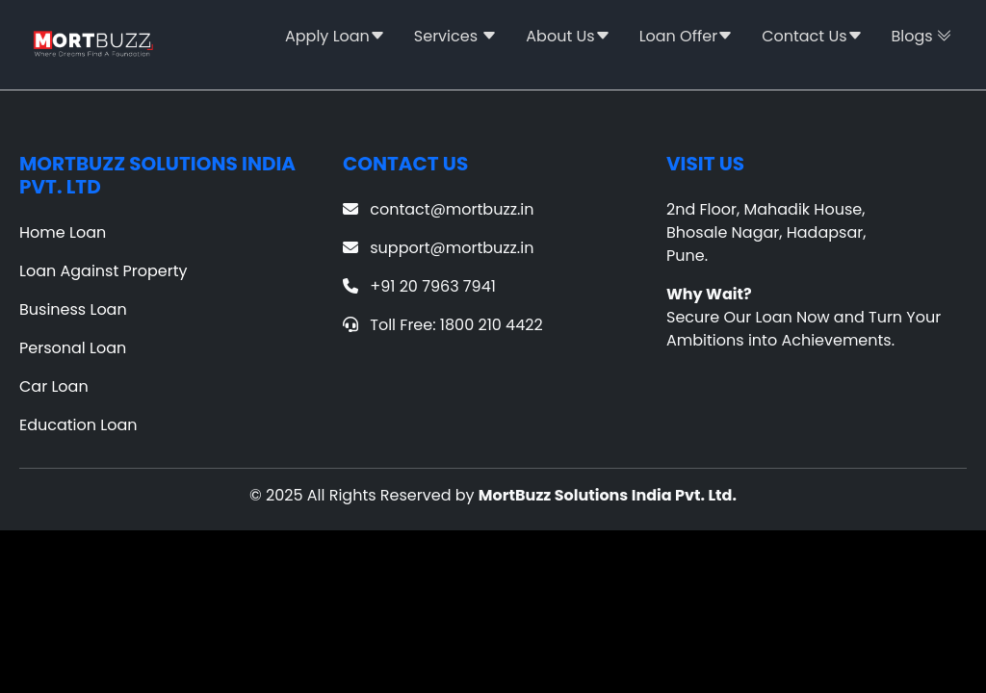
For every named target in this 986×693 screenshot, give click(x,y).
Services (455, 36)
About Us (568, 36)
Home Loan (62, 232)
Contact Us (812, 36)
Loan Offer (686, 36)
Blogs (922, 36)
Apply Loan (335, 36)
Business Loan (73, 309)
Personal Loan (72, 348)
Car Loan (54, 386)
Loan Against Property (103, 271)
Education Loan (78, 425)
